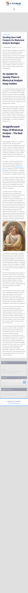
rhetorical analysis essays (13, 233)
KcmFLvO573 (6, 125)
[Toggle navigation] (14, 9)
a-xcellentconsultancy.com (20, 367)
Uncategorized (6, 112)
